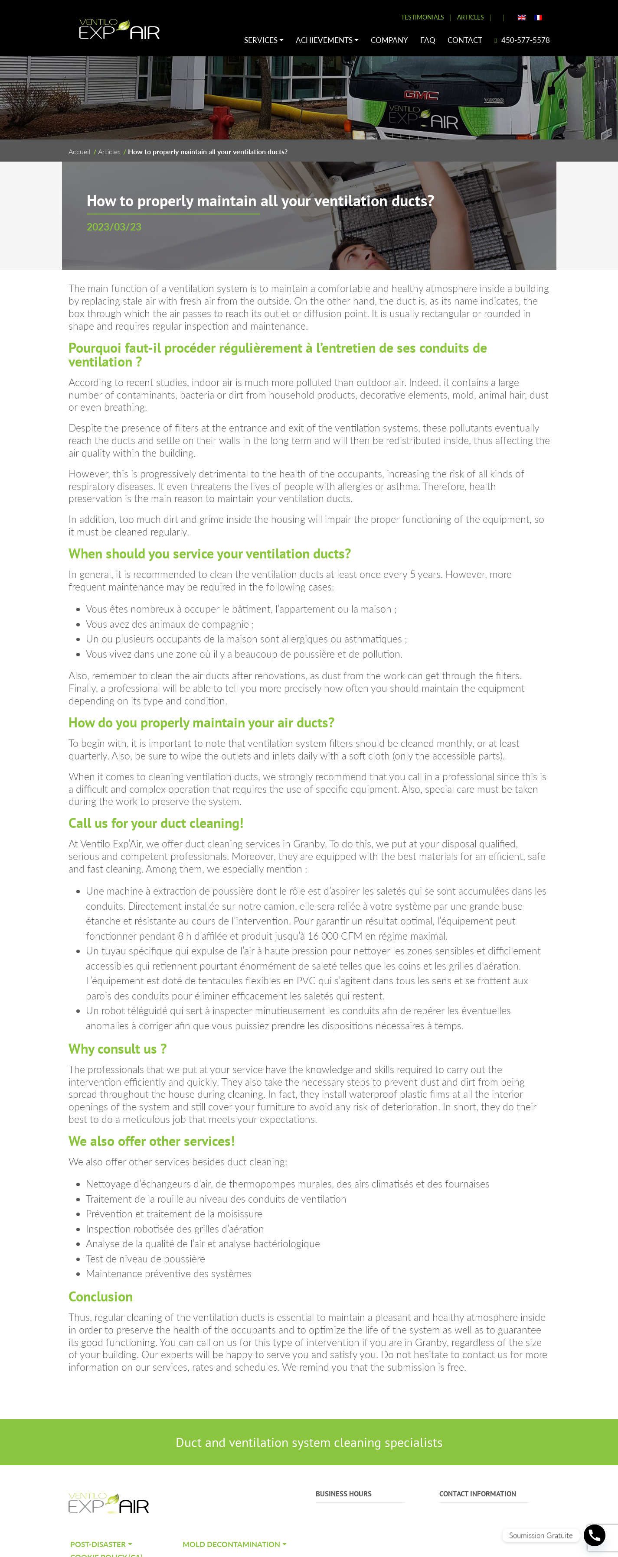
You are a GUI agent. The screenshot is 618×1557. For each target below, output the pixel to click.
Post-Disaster (98, 1544)
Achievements (324, 40)
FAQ (427, 40)
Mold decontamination (231, 1544)
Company (389, 40)
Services (261, 40)
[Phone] (594, 1535)
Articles (470, 17)
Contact (465, 40)
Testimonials (422, 17)
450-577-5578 (521, 40)
